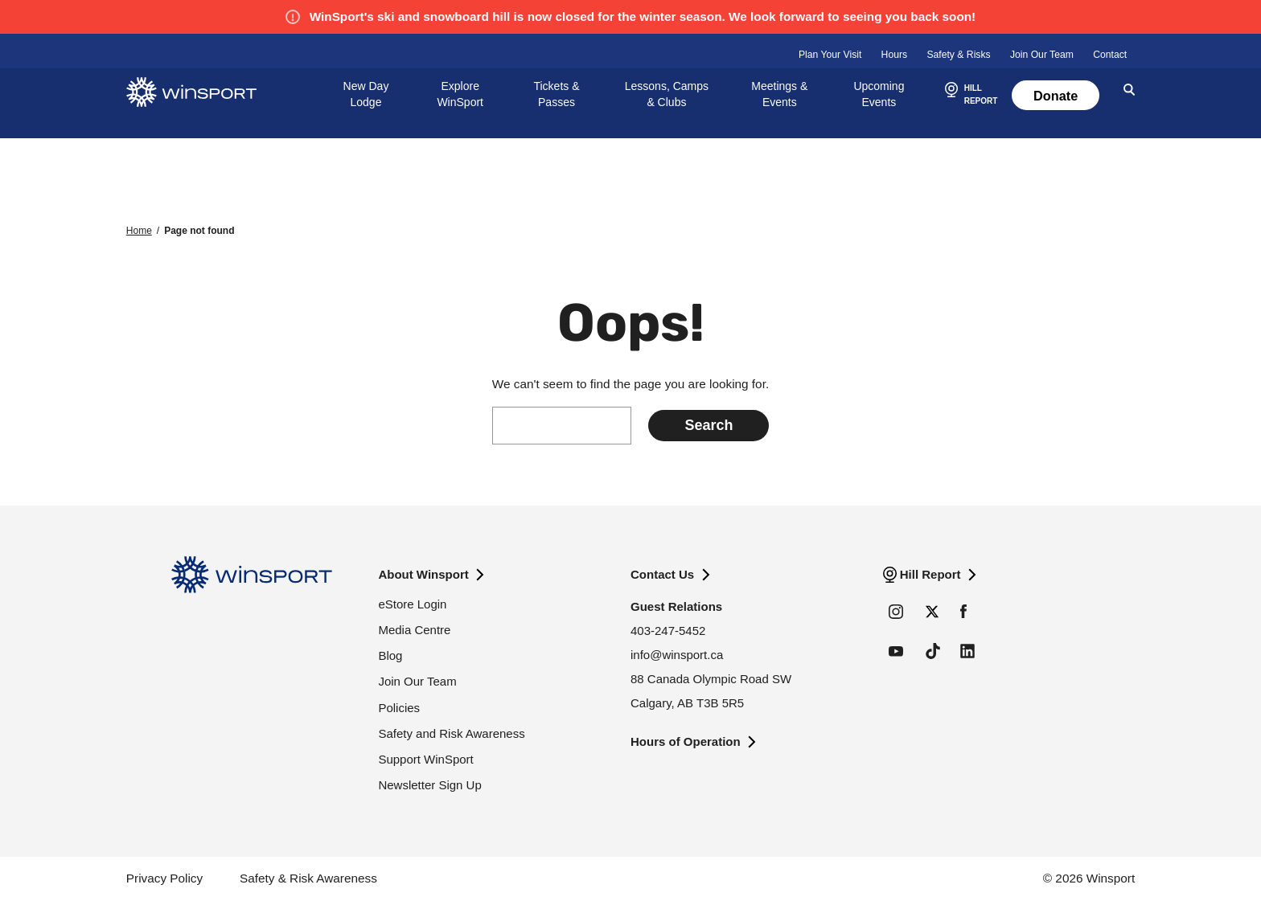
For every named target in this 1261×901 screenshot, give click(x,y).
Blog (390, 655)
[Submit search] (708, 425)
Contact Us (662, 574)
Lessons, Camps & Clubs (667, 94)
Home (139, 230)
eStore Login (412, 604)
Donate (1055, 95)
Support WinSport (425, 759)
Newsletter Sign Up (429, 785)
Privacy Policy (164, 878)
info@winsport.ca (676, 654)
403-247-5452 (667, 630)
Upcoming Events (878, 94)
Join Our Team (1042, 54)
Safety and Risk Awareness (451, 733)
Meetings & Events (779, 94)
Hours (894, 54)
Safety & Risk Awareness (308, 878)
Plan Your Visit (830, 54)
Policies (399, 708)
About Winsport (423, 574)
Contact (1110, 54)
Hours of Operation (685, 741)
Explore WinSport (460, 94)
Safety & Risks (958, 54)
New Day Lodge (366, 94)
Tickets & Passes (556, 94)
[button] (969, 95)
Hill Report (930, 574)
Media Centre (414, 630)
